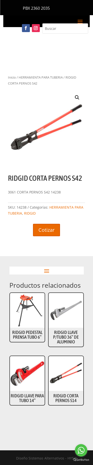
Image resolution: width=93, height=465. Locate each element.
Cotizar (46, 230)
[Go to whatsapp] (81, 450)
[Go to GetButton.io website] (81, 460)
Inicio (12, 77)
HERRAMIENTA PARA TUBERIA (41, 77)
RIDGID (30, 213)
